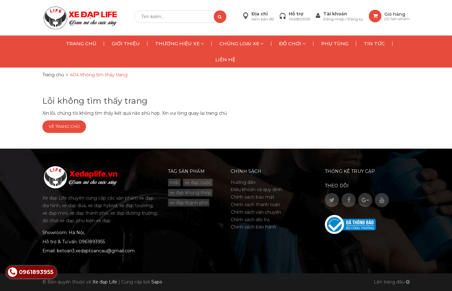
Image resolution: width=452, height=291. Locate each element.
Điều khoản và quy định (256, 189)
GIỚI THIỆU (126, 44)
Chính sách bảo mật (252, 197)
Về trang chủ (64, 126)
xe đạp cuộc (198, 182)
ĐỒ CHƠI (292, 44)
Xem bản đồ (262, 19)
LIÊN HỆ (225, 60)
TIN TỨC (374, 44)
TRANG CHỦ (81, 44)
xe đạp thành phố (189, 203)
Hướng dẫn (243, 182)
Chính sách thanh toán (255, 204)
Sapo (156, 282)
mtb (174, 182)
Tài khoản (335, 14)
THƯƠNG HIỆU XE (179, 44)
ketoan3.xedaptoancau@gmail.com (96, 251)
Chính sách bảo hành (253, 227)
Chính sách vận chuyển (256, 212)
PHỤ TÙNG (334, 44)
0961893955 (299, 19)
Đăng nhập (334, 19)
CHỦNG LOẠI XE (241, 44)
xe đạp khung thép (190, 192)
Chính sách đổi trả (250, 219)
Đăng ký (355, 19)
